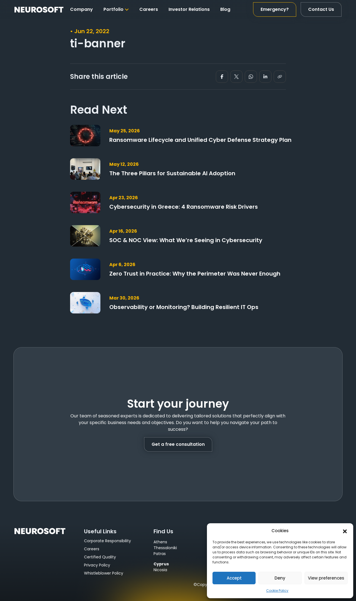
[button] (345, 531)
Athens (160, 542)
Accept (234, 578)
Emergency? (275, 9)
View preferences (326, 578)
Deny (280, 578)
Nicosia (160, 570)
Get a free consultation (178, 444)
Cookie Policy (277, 590)
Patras (160, 553)
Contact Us (321, 9)
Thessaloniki (165, 548)
